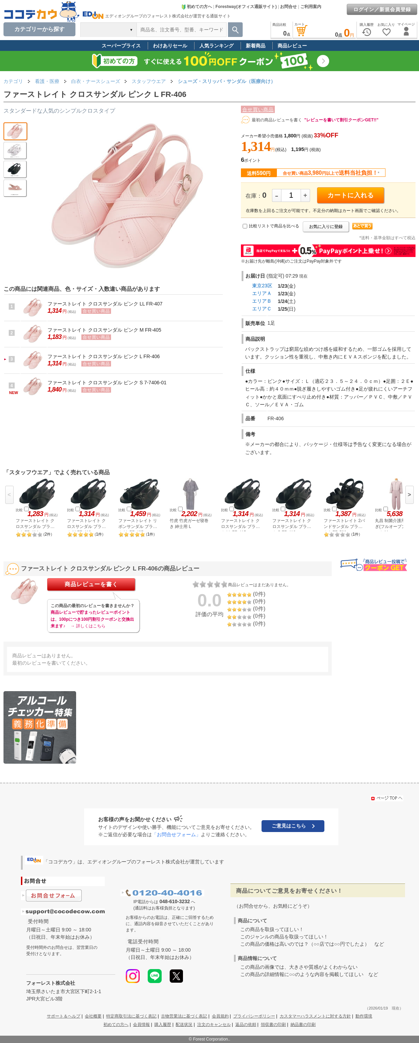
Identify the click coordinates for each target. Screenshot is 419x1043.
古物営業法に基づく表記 (184, 1016)
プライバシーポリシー (254, 1016)
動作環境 (363, 1016)
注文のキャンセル (214, 1024)
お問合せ (288, 6)
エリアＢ (262, 301)
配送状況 (184, 1024)
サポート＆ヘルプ (63, 1016)
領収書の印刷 (273, 1024)
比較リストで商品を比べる (274, 226)
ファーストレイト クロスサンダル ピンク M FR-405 (104, 330)
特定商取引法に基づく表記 (131, 1016)
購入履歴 (162, 1024)
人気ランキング (216, 45)
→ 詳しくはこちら (88, 625)
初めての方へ (196, 6)
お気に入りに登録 (326, 226)
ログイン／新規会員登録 (382, 9)
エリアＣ (262, 308)
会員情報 (141, 1024)
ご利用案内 (310, 6)
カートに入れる (351, 195)
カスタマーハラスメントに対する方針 (315, 1016)
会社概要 (93, 1016)
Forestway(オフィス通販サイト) (246, 6)
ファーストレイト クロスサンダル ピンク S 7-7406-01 (107, 382)
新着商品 (255, 45)
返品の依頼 (245, 1024)
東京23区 (262, 285)
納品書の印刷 (303, 1024)
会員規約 (220, 1016)
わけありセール (170, 45)
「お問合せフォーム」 (176, 834)
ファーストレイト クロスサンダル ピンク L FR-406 (103, 356)
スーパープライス (121, 45)
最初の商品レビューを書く (277, 120)
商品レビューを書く (91, 584)
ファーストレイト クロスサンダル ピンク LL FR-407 (104, 304)
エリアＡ (262, 293)
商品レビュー (292, 45)
